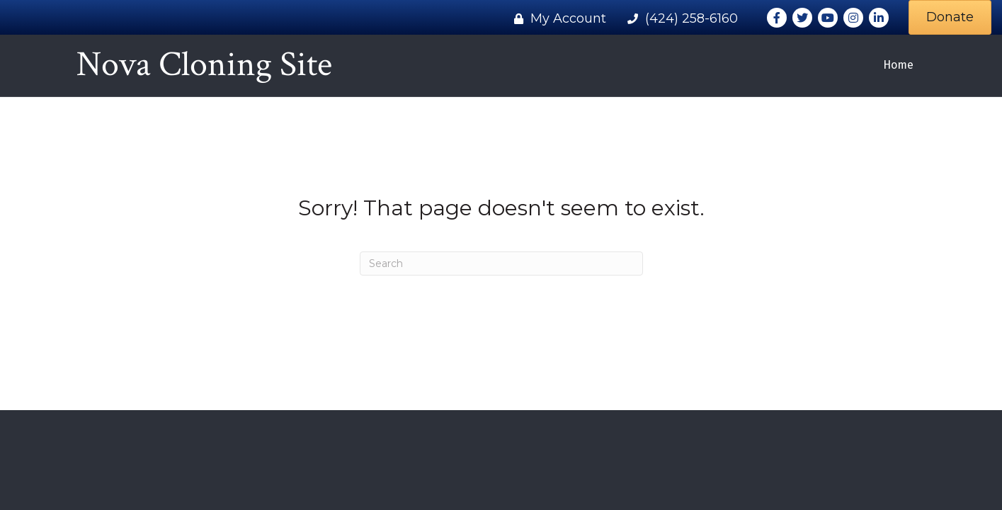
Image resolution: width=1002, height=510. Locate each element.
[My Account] (556, 18)
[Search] (501, 263)
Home (898, 65)
